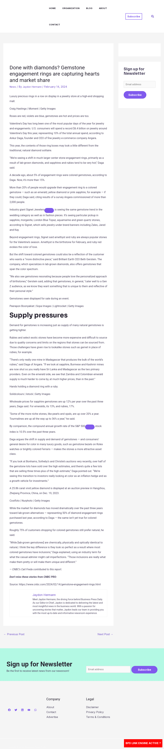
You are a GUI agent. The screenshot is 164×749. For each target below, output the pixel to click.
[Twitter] (16, 694)
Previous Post (14, 617)
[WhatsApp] (35, 694)
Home (49, 8)
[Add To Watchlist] (49, 194)
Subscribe (135, 79)
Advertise (52, 701)
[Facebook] (9, 694)
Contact (110, 8)
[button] (133, 8)
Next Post (105, 617)
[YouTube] (29, 694)
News (12, 70)
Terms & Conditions (98, 701)
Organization (66, 8)
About (96, 8)
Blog (83, 8)
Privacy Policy (95, 696)
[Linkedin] (22, 694)
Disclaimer (92, 691)
